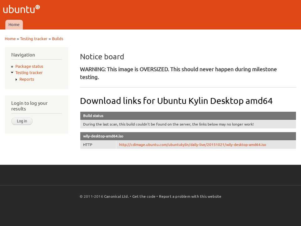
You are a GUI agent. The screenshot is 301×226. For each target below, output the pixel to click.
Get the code (144, 196)
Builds (57, 38)
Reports (26, 79)
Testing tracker (33, 38)
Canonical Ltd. (116, 196)
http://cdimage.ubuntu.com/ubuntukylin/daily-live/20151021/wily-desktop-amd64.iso (192, 145)
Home (13, 24)
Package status (29, 66)
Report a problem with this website (190, 196)
